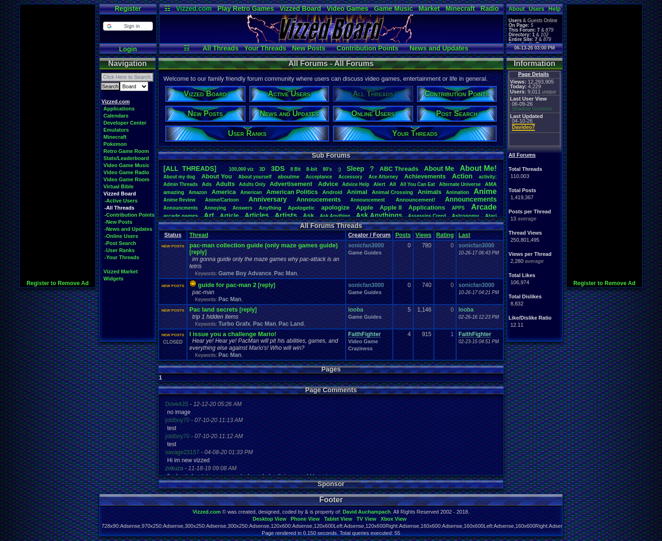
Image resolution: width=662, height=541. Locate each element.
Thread (198, 235)
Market (429, 8)
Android (332, 192)
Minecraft (460, 8)
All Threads (220, 48)
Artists (285, 215)
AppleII (391, 207)
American (251, 192)
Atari (491, 216)
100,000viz (241, 169)
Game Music (393, 8)
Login (128, 49)
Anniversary (267, 199)
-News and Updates (128, 229)
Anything (270, 208)
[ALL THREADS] (189, 168)
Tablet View (338, 519)
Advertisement (292, 183)
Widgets (113, 278)
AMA (491, 184)
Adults (225, 183)
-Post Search (120, 243)
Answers (243, 208)
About (517, 9)
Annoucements (319, 199)
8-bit (311, 169)
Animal (357, 191)
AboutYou (216, 176)
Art (209, 215)
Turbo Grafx (234, 324)
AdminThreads (180, 184)
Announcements (471, 199)
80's (327, 169)
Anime (485, 191)
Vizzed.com (194, 8)
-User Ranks (119, 250)
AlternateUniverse (460, 184)
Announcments (180, 208)
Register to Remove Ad (57, 283)
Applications (119, 108)
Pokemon (115, 144)
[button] (128, 26)
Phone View (305, 519)
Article (229, 215)
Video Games (347, 8)
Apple (364, 207)
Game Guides (365, 252)
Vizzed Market (120, 271)
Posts (403, 235)
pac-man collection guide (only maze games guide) (263, 245)
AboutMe (439, 168)
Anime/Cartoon (222, 200)
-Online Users (121, 236)
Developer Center (124, 123)
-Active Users (120, 200)
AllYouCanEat (417, 184)
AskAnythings (379, 215)
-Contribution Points (129, 215)
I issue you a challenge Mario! (232, 334)
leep (355, 168)
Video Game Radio (126, 172)
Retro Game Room (126, 151)
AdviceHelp (355, 184)
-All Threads (119, 208)
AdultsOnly (252, 184)
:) (339, 169)
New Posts (308, 48)
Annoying (215, 208)
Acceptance (319, 176)
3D (262, 169)
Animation (457, 192)
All (393, 184)
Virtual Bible (118, 186)
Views (424, 235)
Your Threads (265, 48)
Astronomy (465, 216)
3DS (278, 168)
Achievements (425, 176)
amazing (173, 192)
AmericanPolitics (292, 191)
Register (128, 8)
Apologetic (301, 208)
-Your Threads (121, 257)
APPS (458, 208)
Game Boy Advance (244, 273)
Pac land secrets (213, 309)
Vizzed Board (300, 8)
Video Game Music (126, 165)
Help (554, 9)
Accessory (351, 176)
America (224, 191)
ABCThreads (399, 168)
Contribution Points (368, 48)
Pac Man (285, 273)
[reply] (198, 252)
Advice (328, 183)
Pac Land (291, 324)
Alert (379, 184)
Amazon (198, 192)
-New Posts (118, 222)
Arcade (484, 207)
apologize (335, 207)
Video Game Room (126, 179)
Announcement (368, 200)
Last (464, 235)
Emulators (116, 130)
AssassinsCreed (427, 216)
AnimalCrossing (392, 192)
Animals (429, 191)
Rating (445, 235)
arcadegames (180, 216)
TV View (366, 519)
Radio (490, 8)
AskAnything (335, 216)
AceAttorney (383, 176)
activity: (488, 176)
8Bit (295, 169)
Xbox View (394, 519)
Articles (257, 215)
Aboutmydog (179, 176)
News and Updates (438, 48)
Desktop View (269, 519)
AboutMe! (478, 168)
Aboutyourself (255, 176)
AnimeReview (179, 200)
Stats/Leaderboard (126, 158)
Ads (207, 184)
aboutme (288, 176)
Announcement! (415, 200)
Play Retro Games (245, 8)
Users (536, 9)
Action (462, 176)
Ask (308, 215)
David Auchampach (367, 512)
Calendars (115, 115)
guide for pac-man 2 (227, 284)
